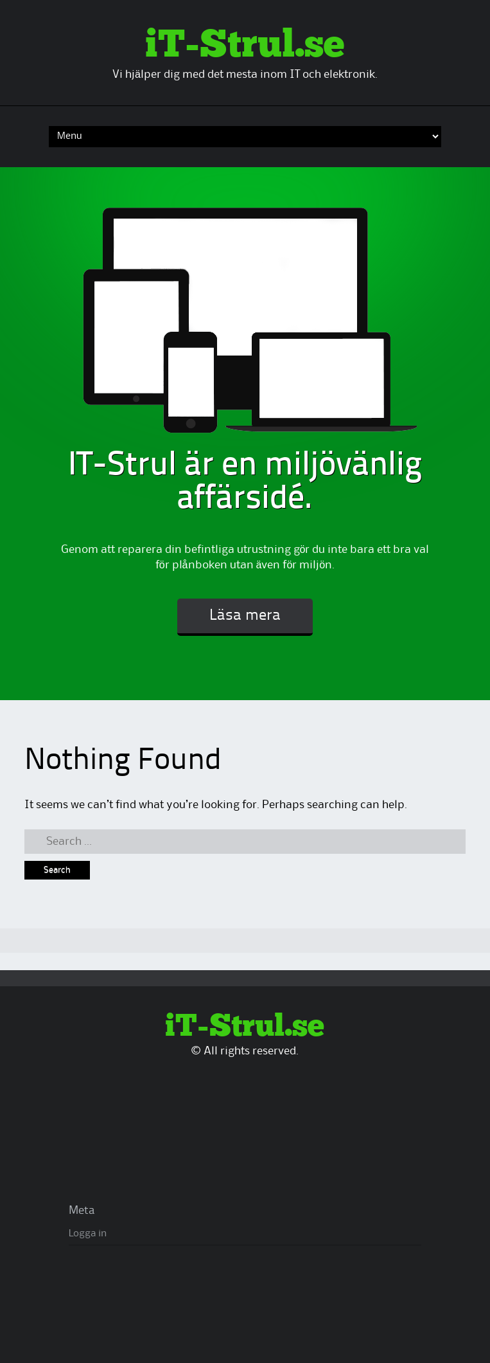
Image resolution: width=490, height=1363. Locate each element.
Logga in (88, 1233)
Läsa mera (245, 616)
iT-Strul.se (245, 45)
